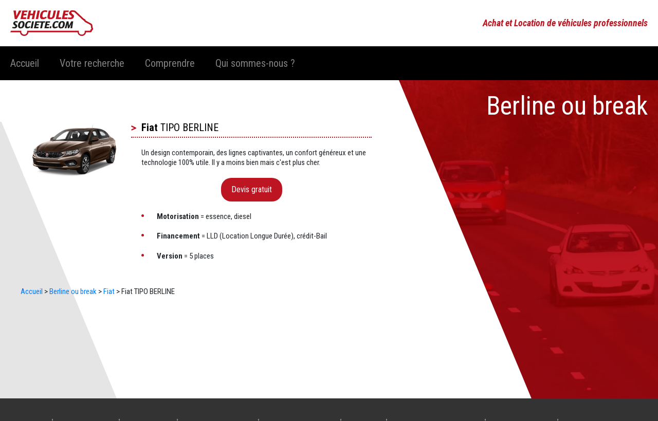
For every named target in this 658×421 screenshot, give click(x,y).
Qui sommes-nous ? (255, 63)
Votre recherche (92, 63)
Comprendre (170, 63)
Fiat (149, 127)
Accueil (24, 63)
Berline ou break (73, 291)
